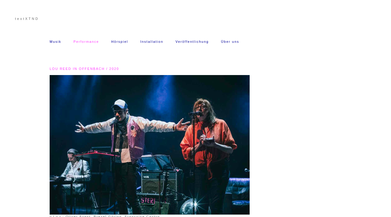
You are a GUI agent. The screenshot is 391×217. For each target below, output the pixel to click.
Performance (86, 41)
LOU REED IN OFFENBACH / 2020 (84, 69)
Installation (151, 41)
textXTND (27, 18)
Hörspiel (119, 41)
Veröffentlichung (192, 41)
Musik (55, 41)
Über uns (231, 41)
